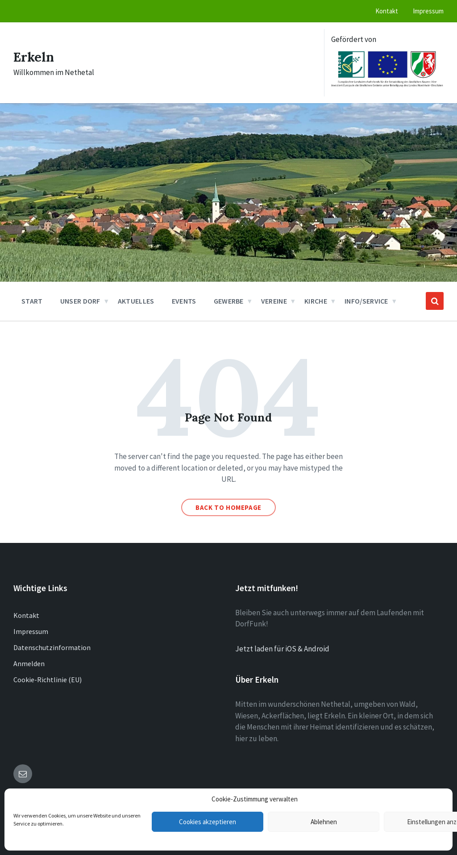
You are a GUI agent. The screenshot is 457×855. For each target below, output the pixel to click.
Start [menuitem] (32, 300)
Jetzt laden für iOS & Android (282, 649)
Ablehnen (324, 821)
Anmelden (29, 663)
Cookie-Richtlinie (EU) (47, 679)
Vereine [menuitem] (274, 300)
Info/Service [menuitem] (366, 300)
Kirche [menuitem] (315, 300)
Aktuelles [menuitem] (136, 300)
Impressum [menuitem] (428, 11)
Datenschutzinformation (52, 647)
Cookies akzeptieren (207, 821)
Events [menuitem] (184, 300)
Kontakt (26, 615)
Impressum (30, 631)
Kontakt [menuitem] (386, 11)
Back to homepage (228, 507)
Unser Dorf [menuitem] (80, 300)
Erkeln (34, 56)
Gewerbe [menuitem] (229, 300)
